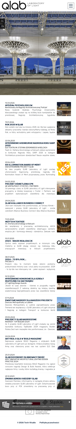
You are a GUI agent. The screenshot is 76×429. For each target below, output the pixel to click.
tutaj (61, 406)
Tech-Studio (30, 423)
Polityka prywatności (49, 423)
